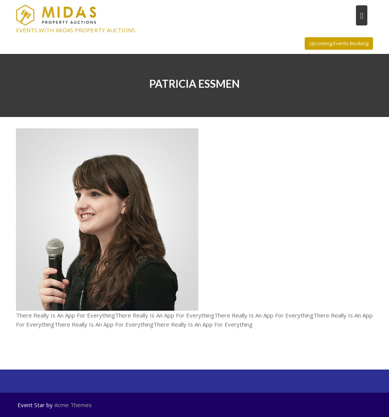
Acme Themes (73, 405)
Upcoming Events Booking (338, 43)
